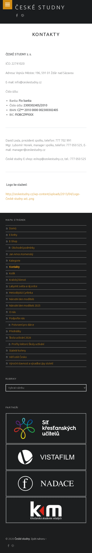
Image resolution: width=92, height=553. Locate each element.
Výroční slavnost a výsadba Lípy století (31, 363)
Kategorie (14, 260)
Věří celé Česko (18, 357)
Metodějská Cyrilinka (21, 292)
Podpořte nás (17, 318)
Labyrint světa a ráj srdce (23, 286)
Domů (12, 228)
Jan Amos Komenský (21, 254)
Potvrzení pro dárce (23, 324)
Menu (7, 4)
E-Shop (13, 241)
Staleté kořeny (17, 350)
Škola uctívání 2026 (20, 337)
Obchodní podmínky (23, 247)
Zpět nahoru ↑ (39, 538)
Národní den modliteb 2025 (24, 305)
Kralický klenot (17, 279)
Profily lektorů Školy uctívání (28, 344)
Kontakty (14, 266)
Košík (12, 273)
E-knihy (13, 234)
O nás (12, 312)
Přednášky (15, 331)
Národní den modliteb (21, 299)
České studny (22, 538)
